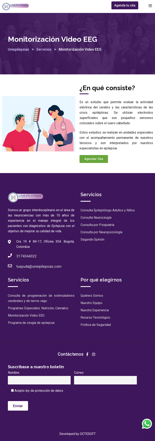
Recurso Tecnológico (95, 317)
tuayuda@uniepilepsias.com (39, 266)
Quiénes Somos (92, 296)
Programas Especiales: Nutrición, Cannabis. (38, 308)
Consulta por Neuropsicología (101, 232)
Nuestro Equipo (91, 303)
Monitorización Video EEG (26, 315)
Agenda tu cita (124, 5)
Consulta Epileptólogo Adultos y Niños (108, 210)
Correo (105, 376)
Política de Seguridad (96, 325)
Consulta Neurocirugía (96, 217)
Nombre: (39, 376)
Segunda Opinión (92, 239)
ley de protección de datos (44, 391)
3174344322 (26, 256)
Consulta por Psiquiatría (97, 225)
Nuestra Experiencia (95, 310)
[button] (94, 159)
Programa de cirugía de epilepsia (31, 323)
